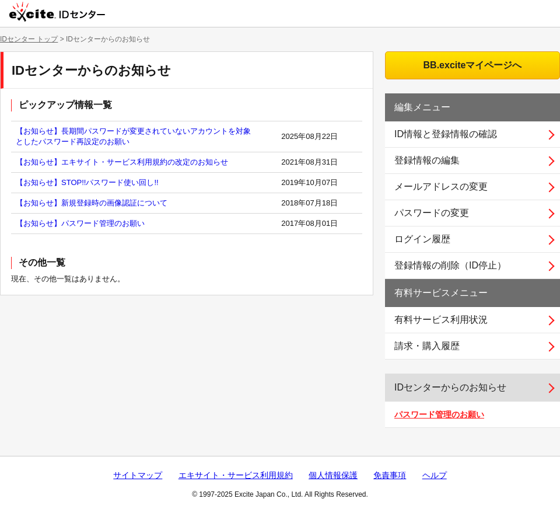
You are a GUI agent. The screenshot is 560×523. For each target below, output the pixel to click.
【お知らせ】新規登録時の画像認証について (91, 202)
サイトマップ (137, 475)
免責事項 (389, 475)
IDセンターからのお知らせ (450, 387)
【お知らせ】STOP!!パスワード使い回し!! (87, 182)
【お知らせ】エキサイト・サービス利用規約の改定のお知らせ (122, 162)
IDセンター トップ (29, 39)
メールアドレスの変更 (441, 186)
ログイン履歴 (422, 239)
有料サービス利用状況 (441, 320)
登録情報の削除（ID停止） (450, 265)
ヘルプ (434, 475)
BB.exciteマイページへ (473, 65)
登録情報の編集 (427, 160)
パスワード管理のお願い (439, 414)
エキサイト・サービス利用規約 (235, 475)
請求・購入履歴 (427, 346)
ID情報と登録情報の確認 (445, 134)
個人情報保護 (333, 475)
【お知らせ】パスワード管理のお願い (80, 223)
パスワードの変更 (431, 213)
